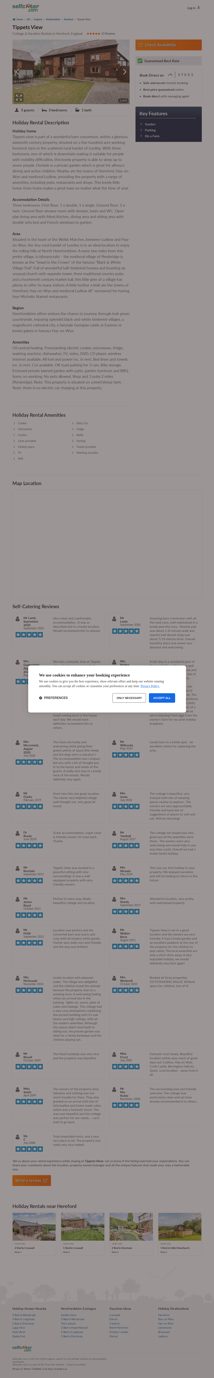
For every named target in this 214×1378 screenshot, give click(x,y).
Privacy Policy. (150, 686)
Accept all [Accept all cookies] (162, 698)
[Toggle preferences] (53, 698)
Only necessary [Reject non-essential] (129, 698)
